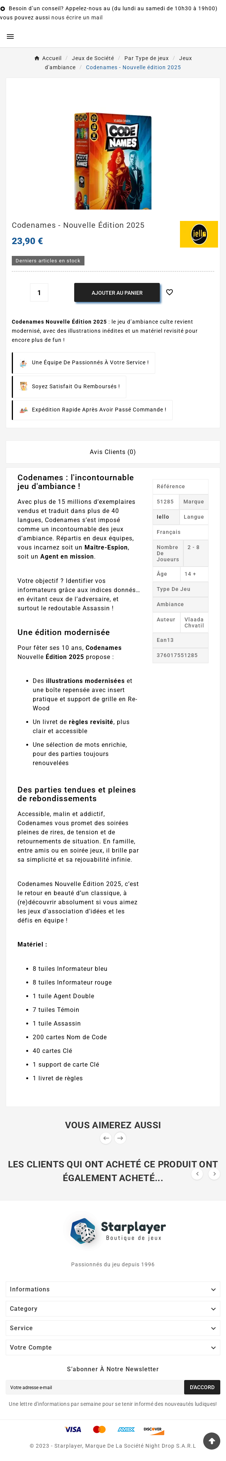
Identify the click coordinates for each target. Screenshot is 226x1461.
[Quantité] (39, 292)
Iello (163, 517)
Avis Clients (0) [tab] (113, 452)
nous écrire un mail (77, 17)
